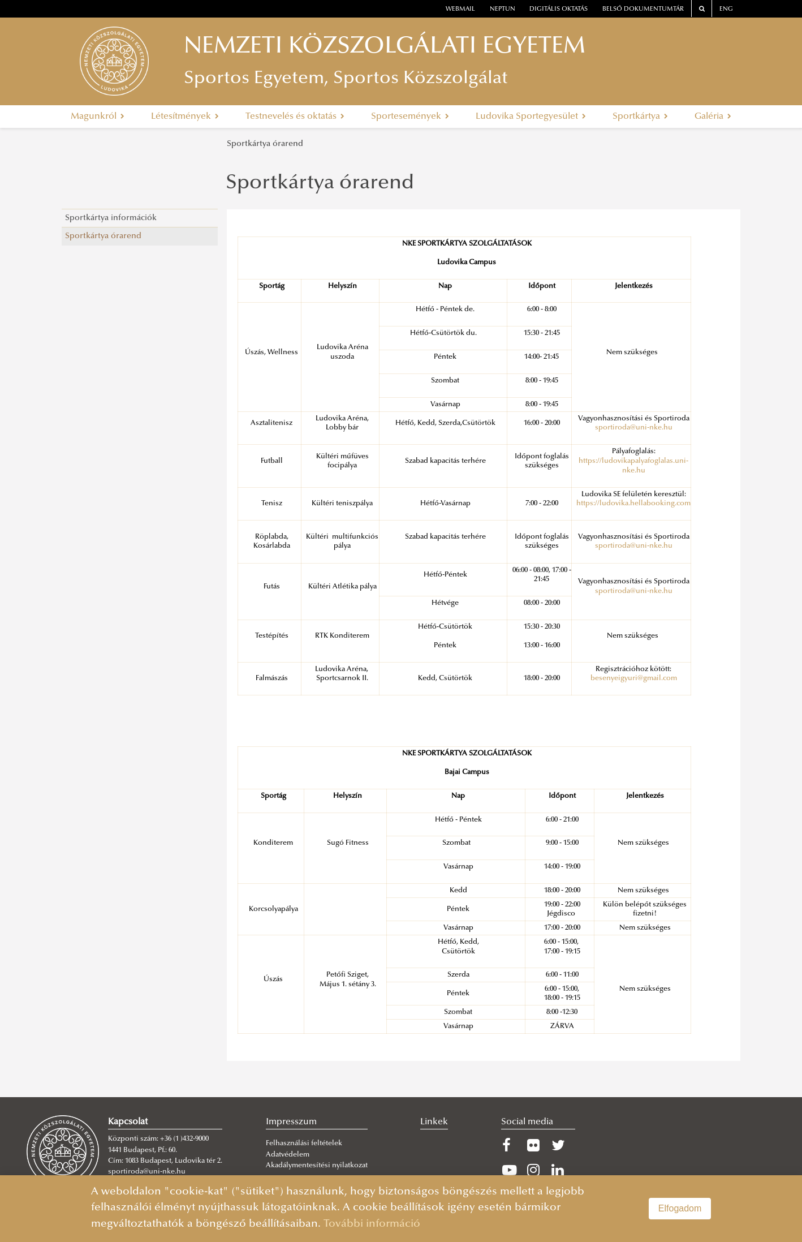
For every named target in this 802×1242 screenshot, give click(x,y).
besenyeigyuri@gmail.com (633, 678)
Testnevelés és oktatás (294, 116)
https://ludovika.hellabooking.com (633, 503)
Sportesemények (410, 116)
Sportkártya (640, 116)
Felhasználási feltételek (304, 1143)
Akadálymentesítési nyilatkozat (317, 1165)
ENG (726, 9)
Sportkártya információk (111, 218)
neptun (502, 9)
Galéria (713, 116)
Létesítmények (185, 116)
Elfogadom (680, 1208)
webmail (460, 9)
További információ (372, 1224)
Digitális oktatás (558, 9)
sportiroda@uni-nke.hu (633, 427)
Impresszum (291, 1122)
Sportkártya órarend (265, 144)
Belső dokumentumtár (643, 9)
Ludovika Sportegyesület (531, 116)
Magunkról (97, 116)
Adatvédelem (287, 1154)
